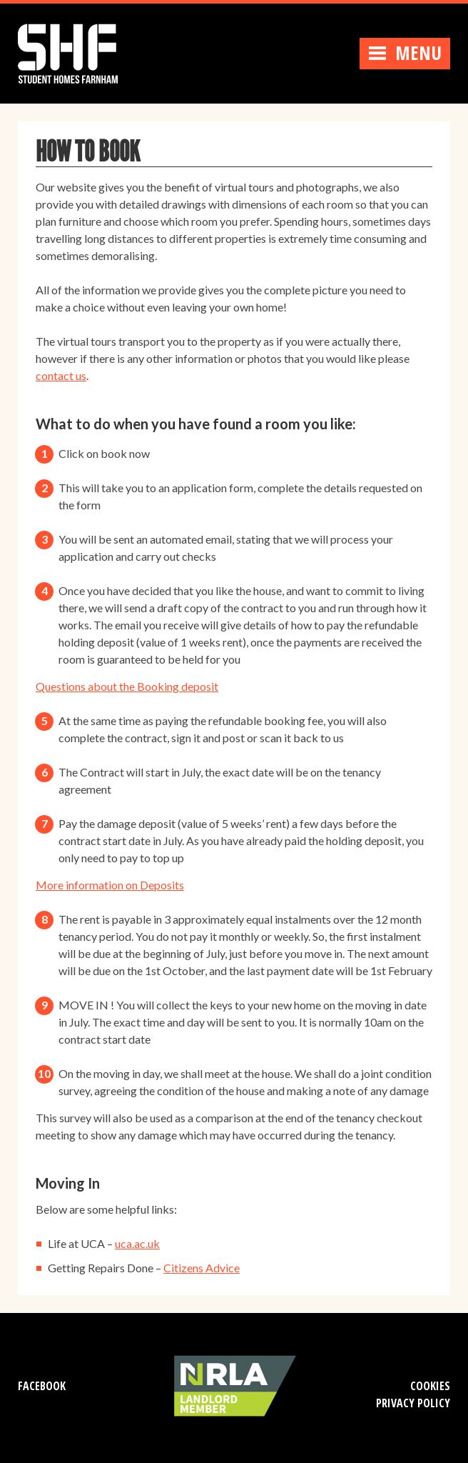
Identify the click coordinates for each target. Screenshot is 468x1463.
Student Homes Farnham (82, 52)
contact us (61, 375)
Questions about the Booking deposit (127, 686)
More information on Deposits (110, 885)
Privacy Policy (413, 1403)
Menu (405, 53)
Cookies (430, 1386)
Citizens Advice (201, 1267)
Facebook (42, 1386)
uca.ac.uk (137, 1243)
